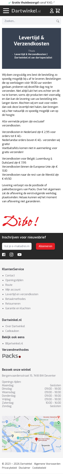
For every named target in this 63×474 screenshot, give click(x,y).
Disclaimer (24, 467)
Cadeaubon (12, 331)
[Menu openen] (6, 11)
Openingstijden (14, 280)
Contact (10, 275)
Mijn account (12, 289)
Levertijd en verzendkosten (21, 294)
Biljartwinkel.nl (14, 343)
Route (8, 285)
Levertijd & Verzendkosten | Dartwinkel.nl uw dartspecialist (33, 56)
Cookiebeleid (39, 467)
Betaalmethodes (15, 299)
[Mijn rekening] (51, 10)
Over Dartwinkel (15, 326)
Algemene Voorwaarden (47, 463)
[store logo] (27, 11)
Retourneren (12, 303)
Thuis (31, 51)
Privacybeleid (9, 467)
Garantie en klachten (18, 308)
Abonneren (45, 246)
